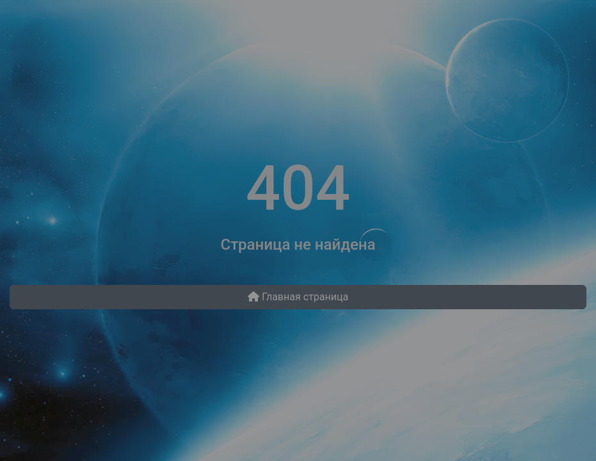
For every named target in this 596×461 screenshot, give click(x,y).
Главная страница (298, 297)
